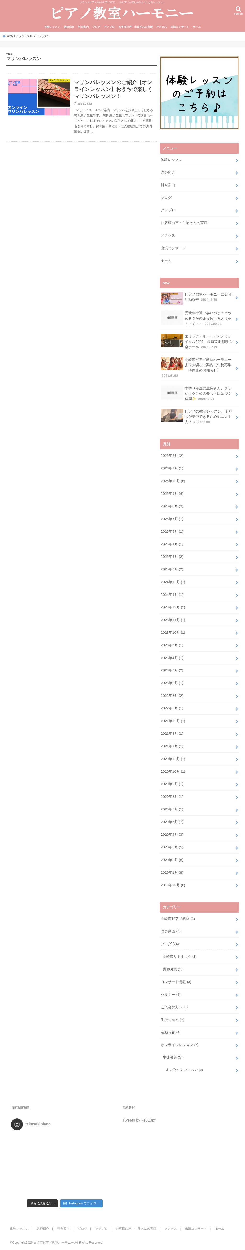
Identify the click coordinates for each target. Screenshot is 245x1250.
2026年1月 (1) (172, 468)
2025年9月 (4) (172, 493)
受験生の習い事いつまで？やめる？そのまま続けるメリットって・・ (196, 318)
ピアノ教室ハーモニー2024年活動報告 (196, 298)
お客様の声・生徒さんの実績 (135, 26)
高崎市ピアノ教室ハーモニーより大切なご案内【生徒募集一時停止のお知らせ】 (196, 367)
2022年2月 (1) (172, 708)
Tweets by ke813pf (138, 1120)
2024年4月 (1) (172, 594)
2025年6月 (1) (172, 531)
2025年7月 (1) (172, 519)
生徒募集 (172, 1057)
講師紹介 (69, 26)
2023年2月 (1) (172, 683)
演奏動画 (170, 931)
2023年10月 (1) (173, 632)
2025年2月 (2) (172, 569)
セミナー (170, 994)
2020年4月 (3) (172, 834)
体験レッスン (52, 26)
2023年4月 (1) (172, 658)
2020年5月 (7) (172, 822)
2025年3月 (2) (172, 557)
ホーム (197, 26)
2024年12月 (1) (173, 582)
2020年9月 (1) (172, 784)
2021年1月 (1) (172, 746)
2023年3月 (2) (172, 670)
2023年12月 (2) (173, 607)
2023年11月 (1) (173, 620)
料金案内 (83, 26)
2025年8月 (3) (172, 506)
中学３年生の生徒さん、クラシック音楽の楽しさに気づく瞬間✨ (196, 393)
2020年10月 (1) (173, 771)
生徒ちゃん (172, 1019)
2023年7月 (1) (172, 645)
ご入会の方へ (174, 1007)
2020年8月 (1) (172, 796)
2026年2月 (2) (172, 455)
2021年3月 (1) (172, 733)
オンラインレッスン (179, 1045)
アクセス (161, 26)
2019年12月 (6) (173, 885)
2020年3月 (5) (172, 847)
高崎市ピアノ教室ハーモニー (53, 1242)
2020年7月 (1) (172, 809)
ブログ (96, 26)
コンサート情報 (176, 982)
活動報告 (170, 1032)
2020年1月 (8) (172, 872)
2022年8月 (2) (172, 695)
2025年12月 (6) (173, 481)
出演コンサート (180, 26)
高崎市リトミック (180, 956)
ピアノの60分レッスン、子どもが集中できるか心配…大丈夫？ (196, 416)
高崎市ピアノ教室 (178, 918)
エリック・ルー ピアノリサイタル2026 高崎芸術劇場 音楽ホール (197, 341)
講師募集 (172, 969)
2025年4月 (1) (172, 544)
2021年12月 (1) (173, 721)
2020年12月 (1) (173, 759)
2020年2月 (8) (172, 860)
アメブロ (109, 26)
